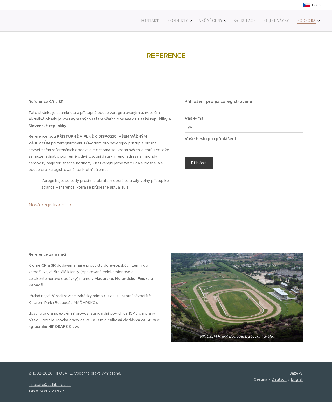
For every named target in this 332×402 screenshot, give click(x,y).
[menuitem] (270, 21)
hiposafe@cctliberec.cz (50, 384)
